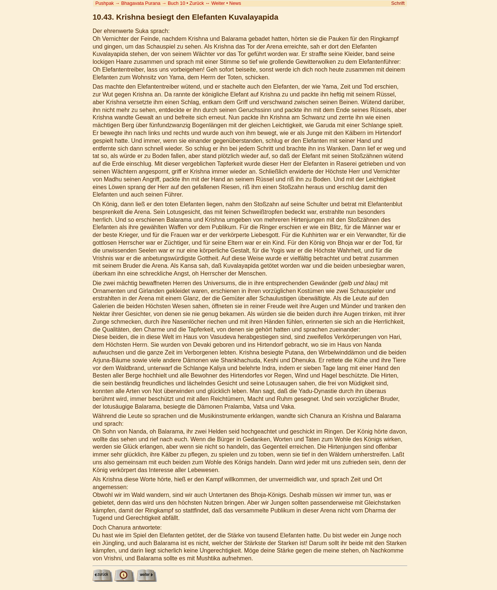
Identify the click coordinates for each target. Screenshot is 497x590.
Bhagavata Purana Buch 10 (153, 3)
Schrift (397, 3)
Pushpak (104, 3)
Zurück (197, 3)
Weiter (218, 3)
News (235, 3)
